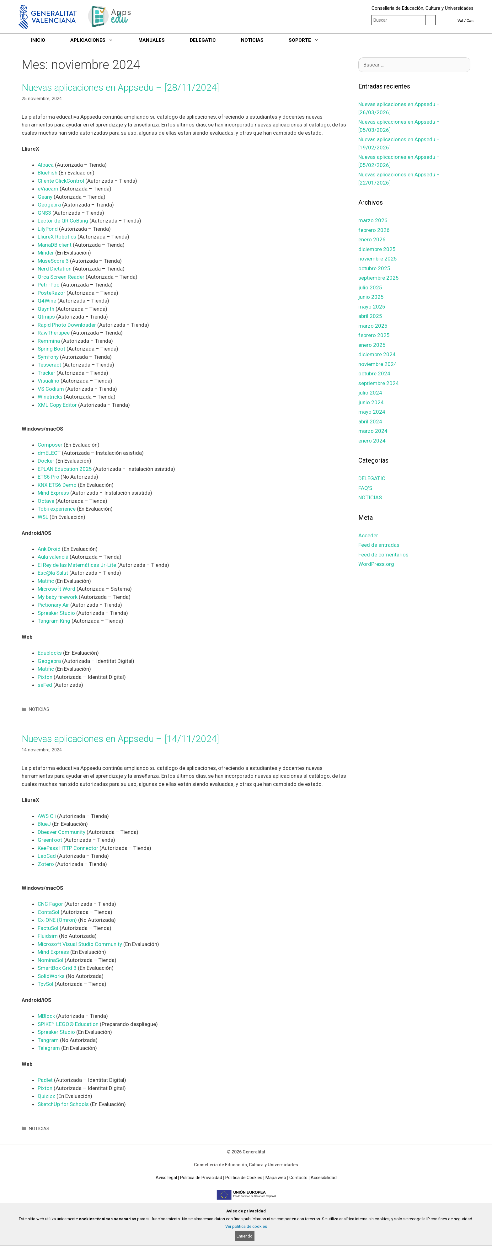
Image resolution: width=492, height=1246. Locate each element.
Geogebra (50, 204)
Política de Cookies (243, 1177)
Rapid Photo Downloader (67, 325)
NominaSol (51, 960)
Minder (46, 253)
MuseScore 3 (53, 261)
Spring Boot (51, 349)
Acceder (368, 535)
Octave (47, 501)
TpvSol (46, 984)
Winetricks (50, 397)
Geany (46, 197)
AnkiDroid (50, 549)
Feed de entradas (378, 545)
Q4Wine (47, 301)
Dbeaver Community (62, 832)
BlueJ (45, 824)
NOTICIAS (252, 40)
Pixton (46, 677)
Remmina (49, 341)
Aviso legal (166, 1177)
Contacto (298, 1177)
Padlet (46, 1080)
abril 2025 (370, 316)
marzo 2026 (373, 220)
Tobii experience (57, 509)
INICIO (38, 40)
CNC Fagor (50, 904)
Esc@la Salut (53, 573)
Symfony (49, 357)
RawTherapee (54, 333)
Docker (46, 461)
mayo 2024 (371, 412)
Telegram (49, 1048)
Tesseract (50, 365)
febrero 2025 (374, 335)
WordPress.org (376, 564)
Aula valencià (53, 557)
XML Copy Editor (57, 405)
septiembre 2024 (378, 383)
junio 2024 (371, 402)
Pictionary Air (53, 605)
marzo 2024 (373, 431)
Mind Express (53, 493)
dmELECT (50, 453)
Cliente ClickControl (61, 181)
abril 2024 (370, 421)
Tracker (47, 373)
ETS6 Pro (48, 477)
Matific (46, 581)
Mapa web (275, 1177)
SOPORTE (310, 40)
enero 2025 (372, 345)
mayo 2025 (371, 306)
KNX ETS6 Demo (57, 485)
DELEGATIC (203, 40)
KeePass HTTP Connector (68, 848)
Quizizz (47, 1096)
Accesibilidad (324, 1177)
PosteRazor (52, 293)
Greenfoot (50, 840)
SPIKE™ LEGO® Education (68, 1024)
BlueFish (47, 172)
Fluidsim (48, 936)
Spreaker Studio (56, 613)
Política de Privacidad (201, 1177)
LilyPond (48, 229)
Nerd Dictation (55, 269)
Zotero (46, 864)
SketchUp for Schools (64, 1104)
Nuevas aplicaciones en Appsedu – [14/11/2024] (120, 738)
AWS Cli (47, 816)
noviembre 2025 (377, 258)
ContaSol (49, 912)
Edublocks (50, 653)
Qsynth (47, 309)
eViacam (48, 188)
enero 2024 (372, 441)
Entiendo (245, 1236)
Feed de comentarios (383, 554)
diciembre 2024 (377, 354)
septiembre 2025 (378, 278)
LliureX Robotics (58, 237)
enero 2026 (372, 239)
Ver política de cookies (246, 1226)
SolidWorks (52, 976)
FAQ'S (365, 488)
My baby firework (58, 597)
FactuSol (49, 928)
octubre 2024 (374, 373)
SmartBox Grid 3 (57, 968)
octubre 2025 (374, 268)
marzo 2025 (373, 326)
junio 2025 (371, 297)
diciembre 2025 (377, 249)
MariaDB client (55, 245)
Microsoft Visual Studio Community (80, 944)
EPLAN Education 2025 (65, 469)
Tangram (49, 1040)
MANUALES (151, 40)
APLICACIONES (98, 40)
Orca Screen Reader (62, 277)
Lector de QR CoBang (63, 221)
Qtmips (47, 317)
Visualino (49, 381)
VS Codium (51, 389)
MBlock (47, 1016)
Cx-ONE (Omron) (57, 920)
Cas (470, 20)
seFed (45, 685)
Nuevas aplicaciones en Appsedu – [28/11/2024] (120, 87)
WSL (44, 517)
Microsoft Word (56, 589)
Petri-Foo (49, 285)
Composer (51, 445)
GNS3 (45, 213)
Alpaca (46, 165)
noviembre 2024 (377, 364)
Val (460, 20)
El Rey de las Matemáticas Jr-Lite (77, 565)
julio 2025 (370, 287)
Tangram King (55, 621)
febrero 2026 (374, 230)
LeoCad (47, 856)
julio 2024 (370, 392)
